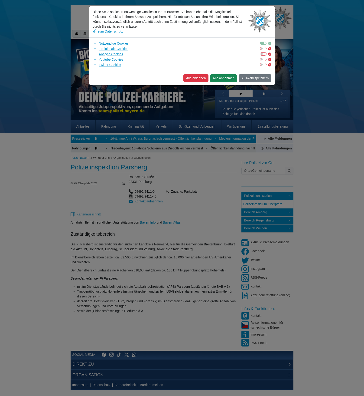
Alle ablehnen (196, 78)
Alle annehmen (223, 78)
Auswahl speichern (255, 78)
